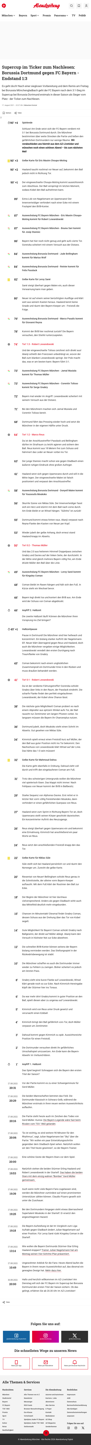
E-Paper (49, 1409)
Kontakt (48, 1412)
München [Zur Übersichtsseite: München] (7, 15)
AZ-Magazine (51, 1423)
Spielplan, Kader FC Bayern (34, 1419)
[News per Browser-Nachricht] (74, 1363)
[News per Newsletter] (45, 1363)
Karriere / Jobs (51, 1398)
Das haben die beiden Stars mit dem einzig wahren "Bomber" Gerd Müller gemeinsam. (52, 1176)
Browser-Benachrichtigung (34, 1409)
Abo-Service (50, 1405)
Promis (5, 1412)
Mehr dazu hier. (53, 1270)
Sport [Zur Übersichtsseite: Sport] (34, 15)
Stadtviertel (6, 1398)
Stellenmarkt (29, 1426)
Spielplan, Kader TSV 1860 (34, 1423)
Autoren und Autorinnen (54, 1395)
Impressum (71, 1395)
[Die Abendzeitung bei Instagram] (45, 1337)
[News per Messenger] (16, 1363)
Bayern (5, 1402)
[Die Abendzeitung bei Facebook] (16, 1337)
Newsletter (28, 1398)
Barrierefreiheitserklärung (77, 1405)
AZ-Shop (49, 1419)
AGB (68, 1398)
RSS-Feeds (28, 1405)
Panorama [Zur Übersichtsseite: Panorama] (60, 15)
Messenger (28, 1402)
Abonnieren (50, 1402)
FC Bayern (6, 1405)
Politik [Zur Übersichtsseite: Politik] (82, 15)
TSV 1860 (6, 1409)
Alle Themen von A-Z (32, 1395)
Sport (4, 1416)
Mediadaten (50, 1416)
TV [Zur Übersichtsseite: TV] (73, 15)
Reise (4, 1426)
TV (3, 1419)
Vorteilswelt (28, 1416)
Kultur (4, 1423)
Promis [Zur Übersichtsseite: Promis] (47, 15)
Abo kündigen (72, 1409)
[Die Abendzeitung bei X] (74, 1337)
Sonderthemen (51, 1426)
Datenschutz (71, 1402)
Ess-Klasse (28, 1412)
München (5, 1395)
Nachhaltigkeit (7, 1430)
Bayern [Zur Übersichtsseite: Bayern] (23, 15)
